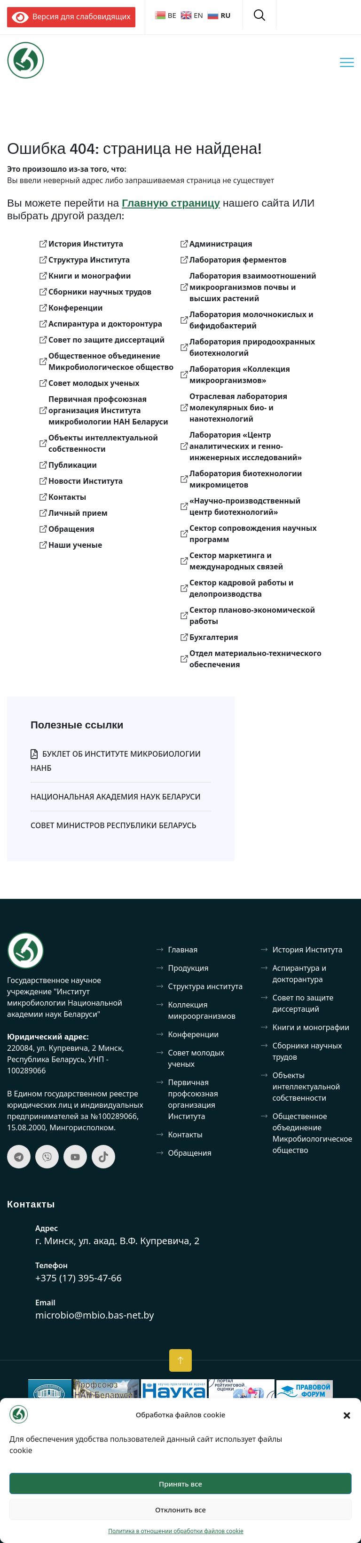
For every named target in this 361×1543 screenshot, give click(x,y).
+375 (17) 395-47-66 (78, 1277)
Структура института (205, 986)
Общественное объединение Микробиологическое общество (313, 1133)
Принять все (180, 1483)
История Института (308, 949)
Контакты (185, 1134)
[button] (347, 1414)
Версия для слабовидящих (71, 16)
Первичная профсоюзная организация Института (193, 1099)
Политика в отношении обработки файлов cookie (175, 1531)
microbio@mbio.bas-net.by (94, 1315)
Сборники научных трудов (307, 1051)
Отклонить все (180, 1509)
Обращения (190, 1153)
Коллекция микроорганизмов (201, 1010)
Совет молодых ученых (196, 1058)
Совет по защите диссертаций (303, 1003)
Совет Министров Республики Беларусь (113, 825)
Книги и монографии (311, 1027)
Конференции (193, 1034)
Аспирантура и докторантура (299, 973)
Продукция (188, 968)
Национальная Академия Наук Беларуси (116, 796)
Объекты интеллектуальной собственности (306, 1086)
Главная (183, 949)
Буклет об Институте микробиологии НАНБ (116, 761)
